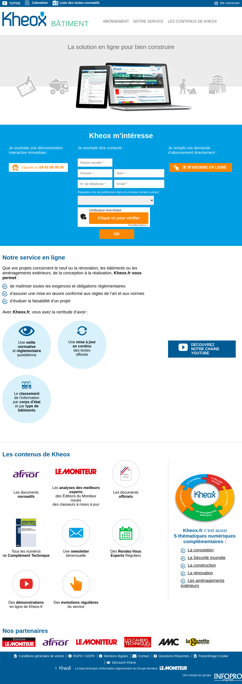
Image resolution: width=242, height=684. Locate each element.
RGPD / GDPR (84, 656)
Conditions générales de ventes (41, 656)
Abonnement (116, 21)
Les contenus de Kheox (192, 21)
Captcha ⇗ (138, 225)
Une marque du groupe (212, 675)
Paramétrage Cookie (213, 656)
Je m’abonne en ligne (199, 167)
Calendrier (40, 3)
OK (117, 234)
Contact (143, 656)
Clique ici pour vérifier (119, 218)
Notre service (148, 21)
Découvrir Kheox (124, 662)
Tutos (14, 3)
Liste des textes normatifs (80, 3)
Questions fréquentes (174, 656)
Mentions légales (116, 656)
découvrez (207, 349)
